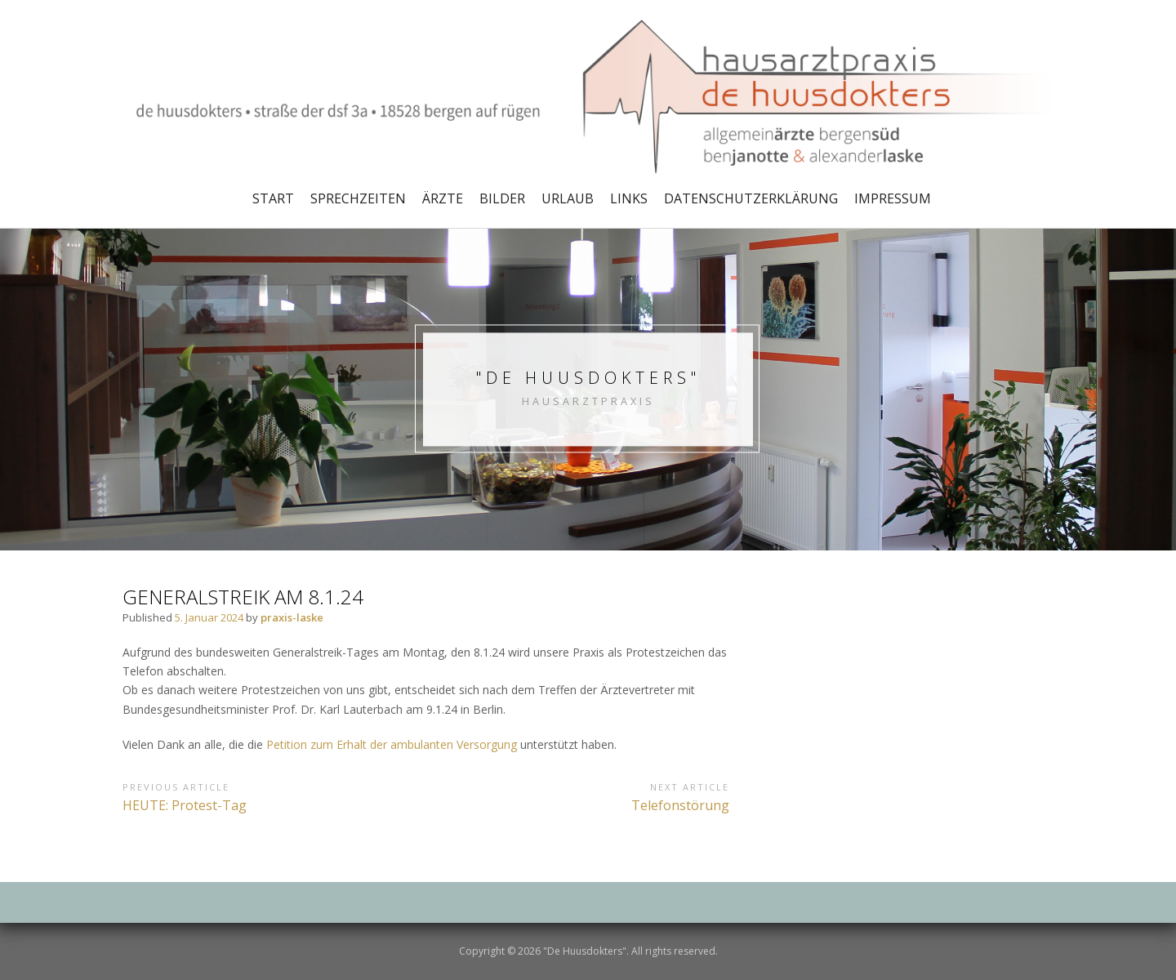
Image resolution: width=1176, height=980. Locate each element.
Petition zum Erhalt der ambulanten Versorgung (391, 744)
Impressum (892, 198)
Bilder (502, 198)
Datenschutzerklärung (751, 198)
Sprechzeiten (358, 198)
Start (273, 198)
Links (629, 198)
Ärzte (442, 198)
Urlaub (567, 198)
